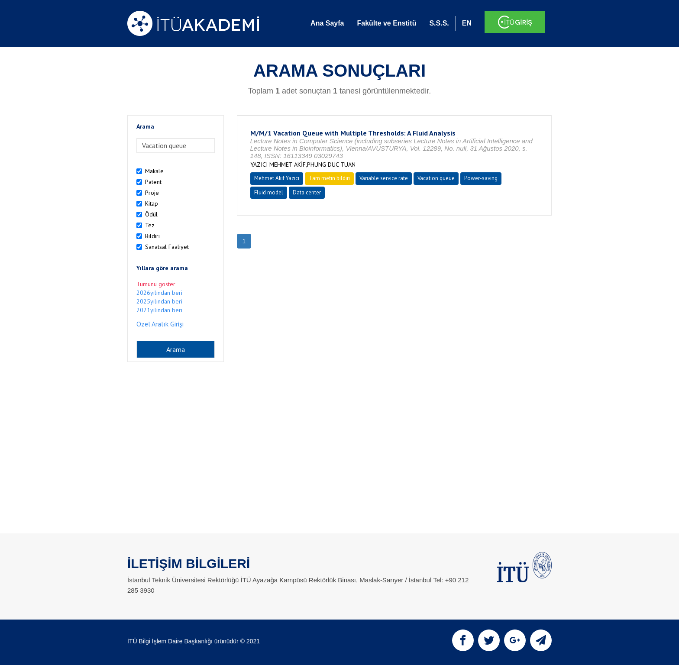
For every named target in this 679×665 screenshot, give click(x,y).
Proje (152, 193)
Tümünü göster (155, 284)
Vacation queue (436, 178)
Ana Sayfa (327, 23)
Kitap (151, 203)
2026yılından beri (159, 293)
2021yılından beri (159, 310)
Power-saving (481, 178)
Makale (154, 171)
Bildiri (152, 236)
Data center (307, 192)
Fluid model (268, 192)
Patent (153, 182)
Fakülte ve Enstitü (386, 23)
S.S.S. (439, 23)
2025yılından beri (159, 301)
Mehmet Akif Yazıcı (276, 178)
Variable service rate (383, 178)
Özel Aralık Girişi (160, 324)
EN (467, 23)
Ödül (151, 214)
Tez (150, 225)
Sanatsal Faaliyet (167, 247)
